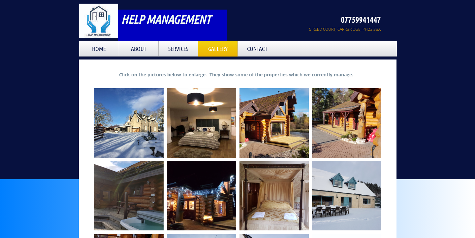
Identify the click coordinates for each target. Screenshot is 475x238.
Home (99, 48)
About (138, 48)
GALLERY (218, 48)
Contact (257, 48)
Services (178, 48)
